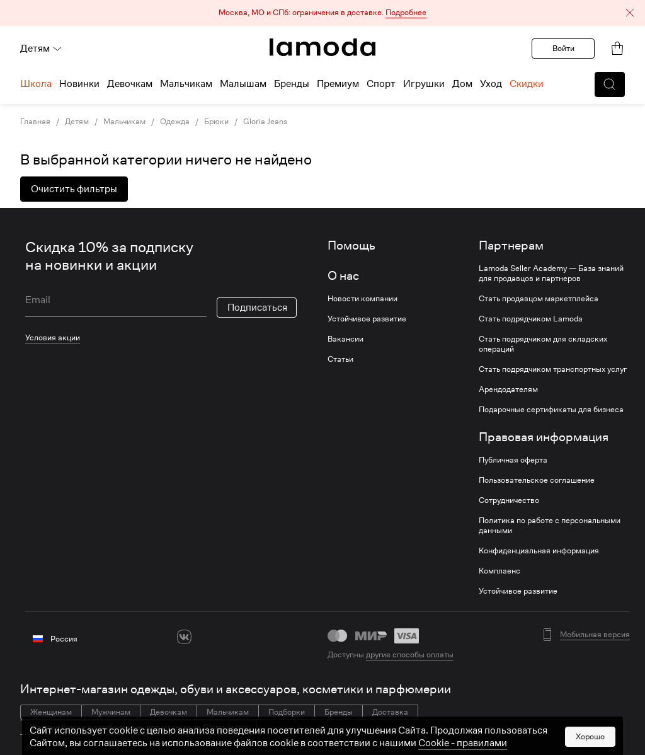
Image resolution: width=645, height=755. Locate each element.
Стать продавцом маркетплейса (538, 299)
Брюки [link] (216, 122)
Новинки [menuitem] (79, 84)
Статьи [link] (340, 359)
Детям (41, 48)
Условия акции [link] (52, 337)
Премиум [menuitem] (338, 84)
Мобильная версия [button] (595, 635)
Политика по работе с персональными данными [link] (549, 526)
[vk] (184, 637)
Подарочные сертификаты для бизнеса (551, 410)
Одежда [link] (175, 122)
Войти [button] (563, 48)
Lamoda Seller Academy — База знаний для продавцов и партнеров (551, 273)
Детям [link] (77, 122)
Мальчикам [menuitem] (186, 84)
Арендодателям (508, 389)
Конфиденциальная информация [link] (539, 551)
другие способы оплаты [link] (410, 654)
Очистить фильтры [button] (74, 189)
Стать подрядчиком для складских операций (543, 344)
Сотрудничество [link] (509, 500)
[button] (322, 13)
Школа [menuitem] (36, 84)
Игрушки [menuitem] (424, 84)
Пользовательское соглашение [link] (537, 480)
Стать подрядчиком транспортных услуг (553, 369)
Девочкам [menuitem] (129, 84)
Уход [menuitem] (491, 84)
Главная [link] (35, 122)
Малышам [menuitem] (243, 84)
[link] (322, 47)
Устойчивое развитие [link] (367, 319)
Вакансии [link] (345, 339)
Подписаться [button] (257, 307)
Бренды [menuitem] (291, 84)
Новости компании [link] (362, 299)
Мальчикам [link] (124, 122)
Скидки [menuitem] (527, 84)
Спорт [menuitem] (381, 84)
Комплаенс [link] (499, 571)
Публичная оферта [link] (513, 460)
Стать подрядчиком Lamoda (531, 319)
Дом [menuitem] (462, 84)
